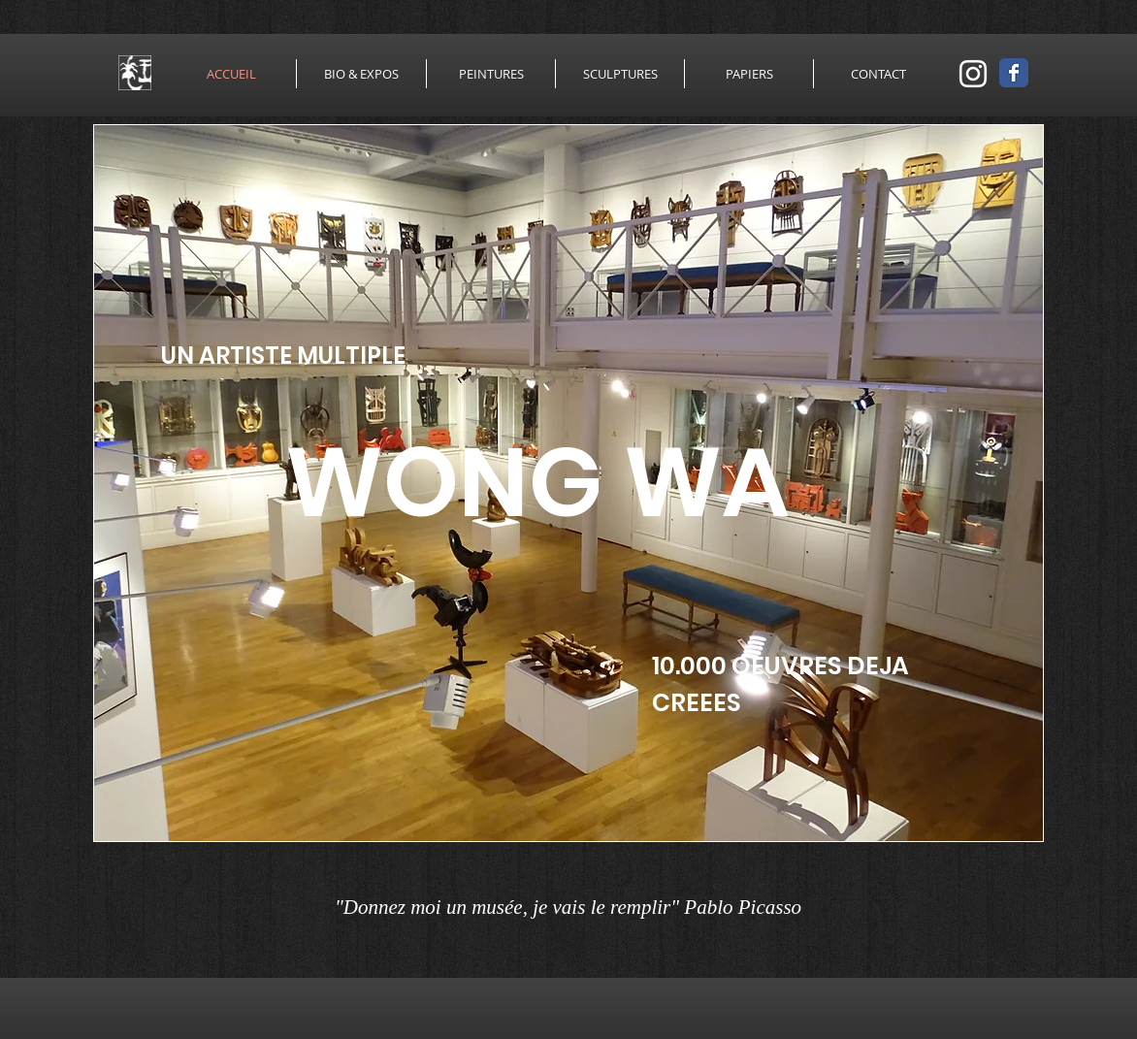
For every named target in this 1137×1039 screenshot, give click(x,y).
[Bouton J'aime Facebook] (974, 910)
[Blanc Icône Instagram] (973, 73)
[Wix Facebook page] (1013, 72)
